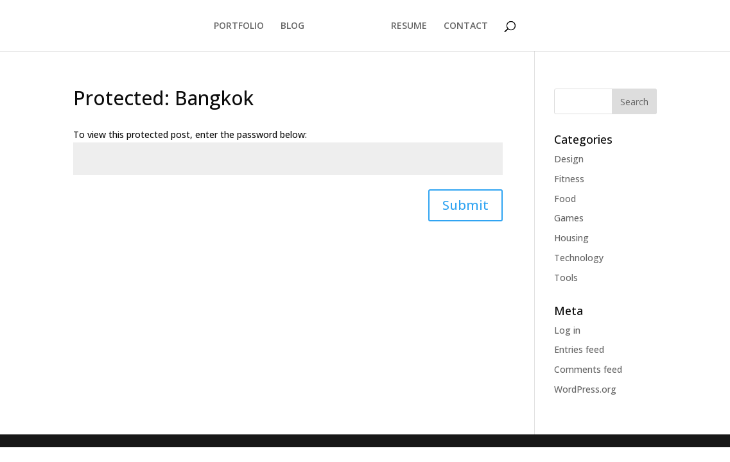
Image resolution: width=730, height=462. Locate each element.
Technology (579, 258)
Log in (567, 330)
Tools (566, 277)
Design (569, 159)
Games (569, 218)
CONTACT (466, 26)
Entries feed (579, 349)
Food (565, 199)
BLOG (292, 26)
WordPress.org (585, 389)
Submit (465, 205)
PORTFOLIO (239, 26)
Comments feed (588, 369)
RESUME (409, 26)
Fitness (569, 179)
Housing (571, 238)
